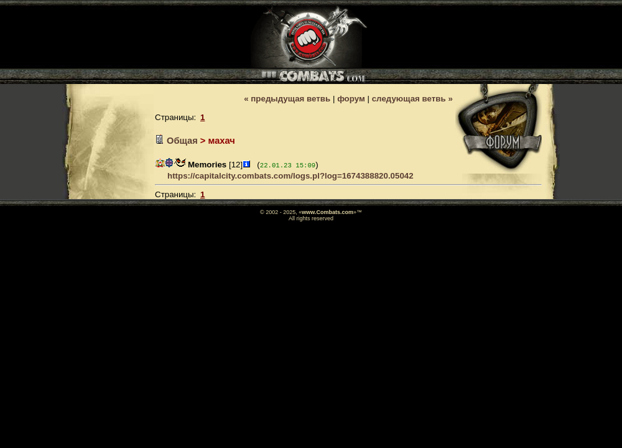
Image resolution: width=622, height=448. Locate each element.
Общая (182, 141)
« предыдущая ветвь (287, 98)
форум (351, 98)
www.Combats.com (327, 212)
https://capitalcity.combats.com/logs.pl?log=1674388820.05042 (290, 175)
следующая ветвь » (412, 98)
